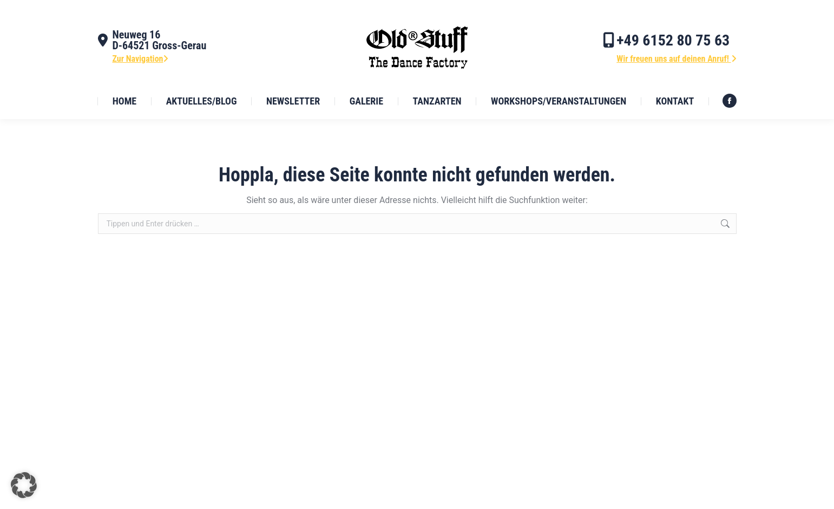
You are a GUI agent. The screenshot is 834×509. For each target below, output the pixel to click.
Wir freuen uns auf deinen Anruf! (676, 59)
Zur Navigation (141, 59)
